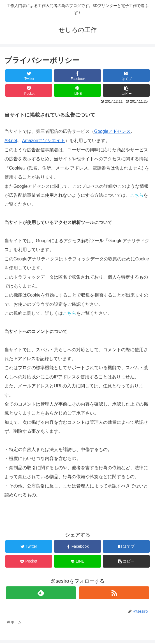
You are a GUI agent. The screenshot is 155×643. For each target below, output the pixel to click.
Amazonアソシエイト (43, 140)
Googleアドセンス (112, 131)
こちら (137, 195)
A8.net (10, 140)
